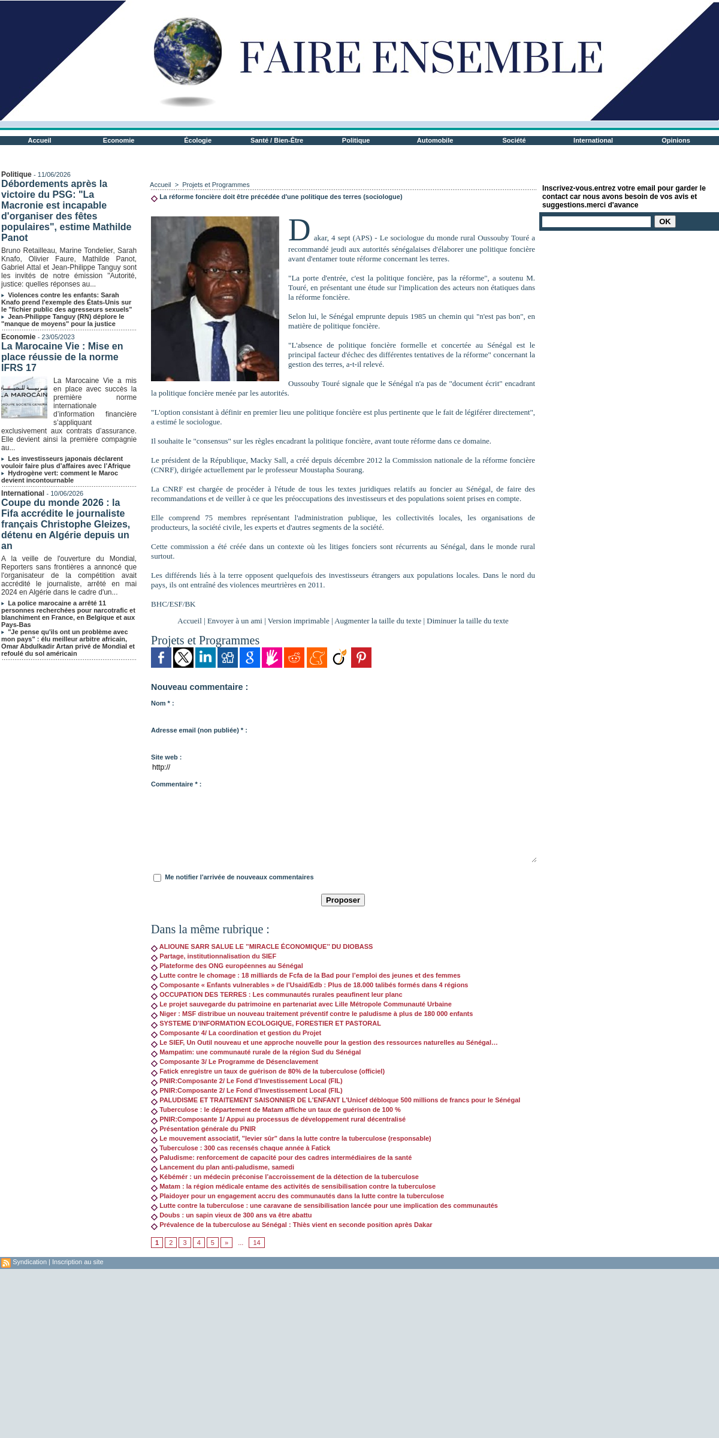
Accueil (40, 140)
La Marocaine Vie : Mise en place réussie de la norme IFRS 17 (62, 357)
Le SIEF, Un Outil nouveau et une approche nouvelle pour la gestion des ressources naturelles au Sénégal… (324, 1042)
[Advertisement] (200, 1353)
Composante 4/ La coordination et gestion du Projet (236, 1032)
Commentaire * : (176, 784)
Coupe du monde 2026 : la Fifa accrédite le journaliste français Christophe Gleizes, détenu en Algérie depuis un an (65, 524)
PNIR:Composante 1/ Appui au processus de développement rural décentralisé (278, 1119)
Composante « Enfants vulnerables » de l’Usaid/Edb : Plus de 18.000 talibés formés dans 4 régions (309, 984)
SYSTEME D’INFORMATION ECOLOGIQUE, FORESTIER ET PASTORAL (266, 1023)
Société (514, 140)
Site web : (166, 757)
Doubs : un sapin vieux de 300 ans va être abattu (231, 1215)
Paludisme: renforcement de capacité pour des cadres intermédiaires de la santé (281, 1157)
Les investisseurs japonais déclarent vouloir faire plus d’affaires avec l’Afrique (66, 462)
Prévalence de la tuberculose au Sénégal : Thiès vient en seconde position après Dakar (292, 1224)
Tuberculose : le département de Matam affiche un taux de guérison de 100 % (276, 1109)
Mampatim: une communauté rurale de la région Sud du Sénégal (256, 1052)
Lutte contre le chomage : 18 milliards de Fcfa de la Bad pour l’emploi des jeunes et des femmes (306, 975)
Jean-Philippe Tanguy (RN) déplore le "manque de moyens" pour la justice (62, 320)
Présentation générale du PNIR (203, 1128)
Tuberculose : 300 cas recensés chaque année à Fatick (240, 1147)
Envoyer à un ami (234, 620)
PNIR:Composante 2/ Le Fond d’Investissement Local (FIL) (247, 1080)
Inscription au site (78, 1261)
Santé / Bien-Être (276, 140)
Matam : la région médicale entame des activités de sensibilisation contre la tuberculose (293, 1186)
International (593, 140)
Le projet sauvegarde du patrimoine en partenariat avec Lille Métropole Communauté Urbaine (301, 1004)
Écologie (198, 140)
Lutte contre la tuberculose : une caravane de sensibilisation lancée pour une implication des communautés (324, 1205)
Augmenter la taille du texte (377, 620)
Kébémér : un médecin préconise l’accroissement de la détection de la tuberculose (285, 1176)
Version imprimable (299, 620)
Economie (119, 140)
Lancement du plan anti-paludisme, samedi (222, 1167)
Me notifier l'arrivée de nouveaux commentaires (239, 877)
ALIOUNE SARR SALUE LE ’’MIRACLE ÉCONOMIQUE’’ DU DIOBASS (262, 946)
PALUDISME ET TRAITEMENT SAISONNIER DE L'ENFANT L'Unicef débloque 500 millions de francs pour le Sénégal (335, 1100)
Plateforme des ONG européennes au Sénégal (227, 965)
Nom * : (162, 703)
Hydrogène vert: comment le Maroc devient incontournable (59, 476)
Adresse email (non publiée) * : (199, 730)
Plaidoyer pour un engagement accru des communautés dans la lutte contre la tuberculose (297, 1195)
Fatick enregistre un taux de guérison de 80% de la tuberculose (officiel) (268, 1071)
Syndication (30, 1261)
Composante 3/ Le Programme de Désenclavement (234, 1061)
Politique (356, 140)
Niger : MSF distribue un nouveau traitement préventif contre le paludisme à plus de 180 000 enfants (312, 1013)
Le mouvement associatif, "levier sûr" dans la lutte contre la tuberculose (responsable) (291, 1138)
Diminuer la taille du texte (467, 620)
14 (256, 1242)
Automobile (435, 140)
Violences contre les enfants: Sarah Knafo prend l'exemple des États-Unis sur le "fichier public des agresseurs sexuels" (66, 302)
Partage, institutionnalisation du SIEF (213, 956)
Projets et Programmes (215, 184)
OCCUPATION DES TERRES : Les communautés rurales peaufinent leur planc (277, 994)
